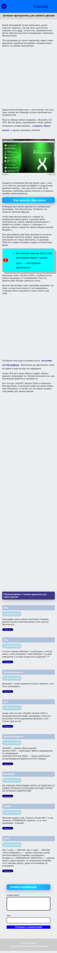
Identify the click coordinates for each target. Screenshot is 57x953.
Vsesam (40, 6)
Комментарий (13, 895)
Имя (8, 915)
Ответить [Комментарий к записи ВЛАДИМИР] (8, 796)
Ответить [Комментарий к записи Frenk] (8, 871)
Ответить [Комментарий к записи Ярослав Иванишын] (8, 692)
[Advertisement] (28, 77)
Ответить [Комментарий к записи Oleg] (8, 630)
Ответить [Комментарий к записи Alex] (8, 726)
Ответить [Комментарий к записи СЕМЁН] (8, 828)
